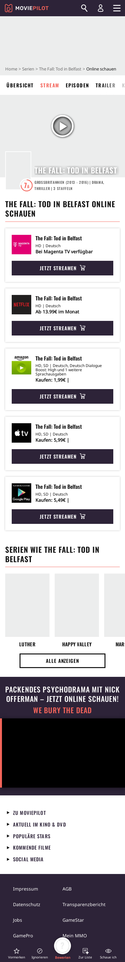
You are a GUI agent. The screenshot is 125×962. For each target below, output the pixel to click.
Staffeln (63, 188)
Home (11, 69)
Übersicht (20, 85)
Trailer (106, 85)
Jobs (17, 920)
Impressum (25, 889)
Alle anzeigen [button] (62, 660)
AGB (67, 889)
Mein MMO (74, 935)
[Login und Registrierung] (100, 8)
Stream (49, 85)
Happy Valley (77, 644)
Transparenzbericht (83, 904)
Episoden (77, 85)
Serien (28, 69)
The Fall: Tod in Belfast (60, 69)
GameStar (73, 920)
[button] (16, 953)
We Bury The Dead (62, 710)
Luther (27, 644)
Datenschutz (26, 904)
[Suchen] (84, 8)
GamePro (23, 935)
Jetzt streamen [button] (62, 268)
